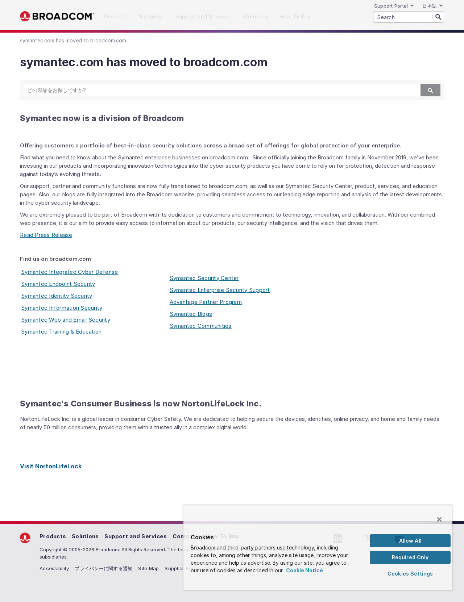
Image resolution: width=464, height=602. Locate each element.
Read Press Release (46, 234)
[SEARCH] (408, 17)
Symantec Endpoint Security (58, 283)
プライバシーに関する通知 (103, 568)
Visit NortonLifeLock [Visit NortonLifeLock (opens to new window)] (51, 466)
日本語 (432, 6)
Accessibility (54, 568)
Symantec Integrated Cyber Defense (69, 271)
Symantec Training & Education (61, 331)
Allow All (410, 541)
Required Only (410, 557)
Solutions (85, 536)
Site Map (148, 568)
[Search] (438, 16)
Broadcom (57, 16)
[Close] (439, 519)
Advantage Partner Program (206, 301)
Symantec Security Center (204, 278)
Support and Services (135, 536)
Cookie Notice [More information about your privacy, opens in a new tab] (304, 570)
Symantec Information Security (61, 307)
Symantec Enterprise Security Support (220, 290)
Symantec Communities (201, 325)
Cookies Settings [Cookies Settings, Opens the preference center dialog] (410, 573)
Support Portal (394, 6)
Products (53, 536)
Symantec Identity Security (56, 295)
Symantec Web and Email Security (65, 319)
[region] (317, 547)
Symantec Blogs (191, 313)
